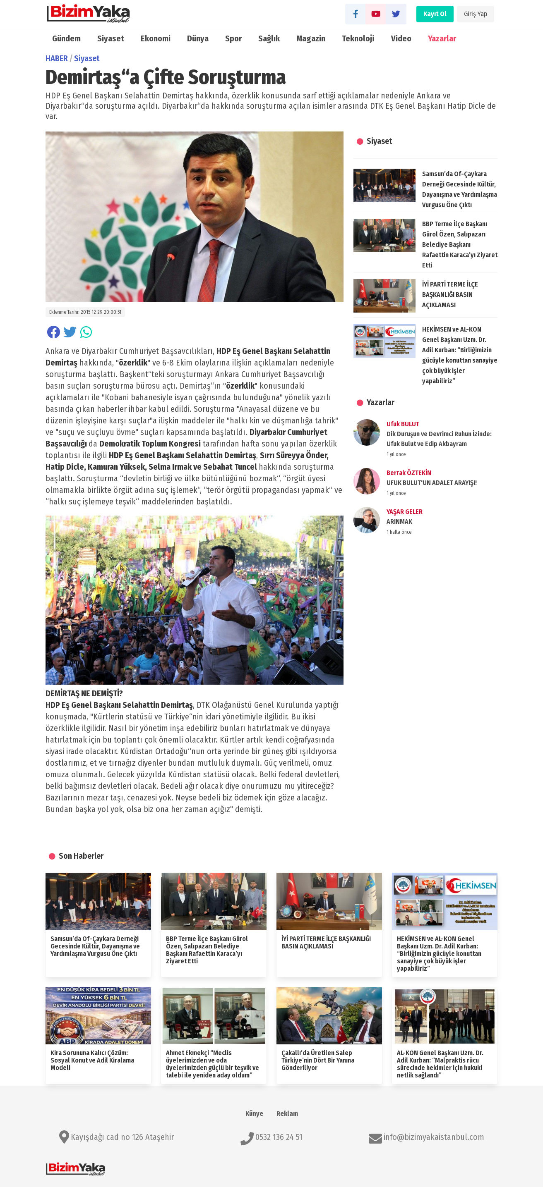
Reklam (287, 1114)
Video (401, 38)
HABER (57, 58)
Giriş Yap (475, 14)
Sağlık (269, 38)
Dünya (198, 38)
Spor (233, 38)
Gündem (66, 38)
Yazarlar (442, 38)
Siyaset (110, 38)
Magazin (310, 38)
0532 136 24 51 (279, 1137)
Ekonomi (156, 38)
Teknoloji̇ (358, 38)
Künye (254, 1114)
